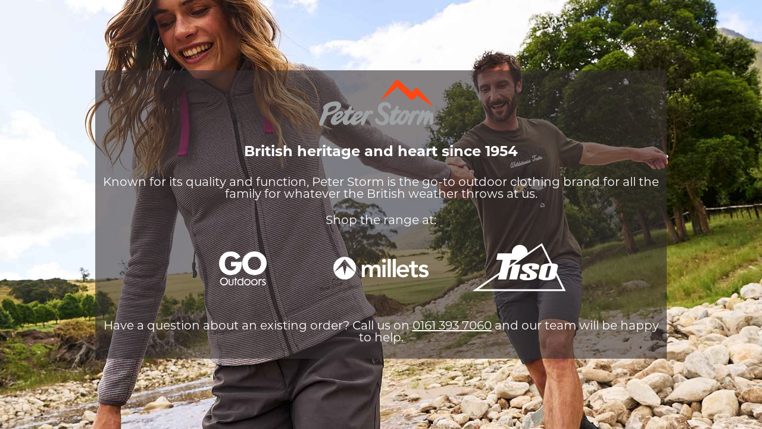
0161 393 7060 (452, 326)
